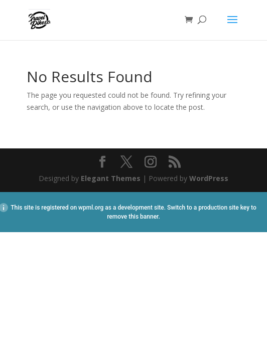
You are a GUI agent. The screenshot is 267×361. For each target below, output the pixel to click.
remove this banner (132, 216)
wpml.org (90, 207)
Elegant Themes (111, 178)
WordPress (208, 178)
